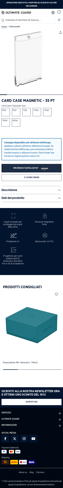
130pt (46, 110)
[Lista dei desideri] (59, 12)
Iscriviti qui (32, 402)
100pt (36, 110)
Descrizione (9, 190)
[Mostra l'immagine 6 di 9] (38, 94)
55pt (14, 110)
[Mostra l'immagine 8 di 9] (52, 94)
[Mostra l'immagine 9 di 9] (59, 94)
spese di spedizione (41, 481)
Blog (32, 472)
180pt (5, 120)
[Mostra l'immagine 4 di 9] (24, 94)
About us (23, 472)
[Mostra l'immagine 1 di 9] (3, 94)
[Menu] (59, 19)
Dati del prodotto (13, 198)
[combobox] (27, 20)
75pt (25, 110)
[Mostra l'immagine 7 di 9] (45, 94)
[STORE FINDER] (31, 168)
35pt (4, 110)
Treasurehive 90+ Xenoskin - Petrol (20, 362)
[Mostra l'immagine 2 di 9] (10, 94)
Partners (40, 472)
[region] (31, 327)
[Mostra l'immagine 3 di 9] (17, 94)
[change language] (53, 12)
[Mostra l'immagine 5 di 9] (31, 94)
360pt (15, 120)
